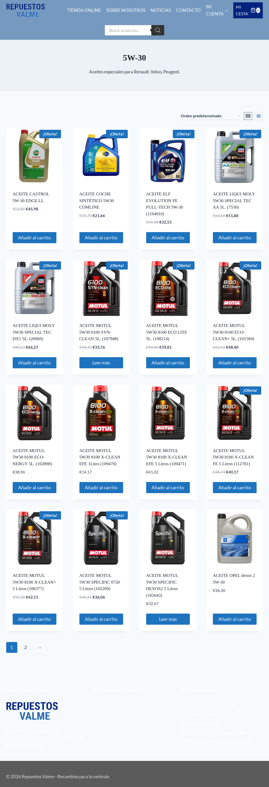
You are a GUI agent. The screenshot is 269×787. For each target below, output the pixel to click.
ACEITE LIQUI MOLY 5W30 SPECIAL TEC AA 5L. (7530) (234, 201)
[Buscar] (157, 30)
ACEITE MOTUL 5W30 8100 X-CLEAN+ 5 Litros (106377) (34, 582)
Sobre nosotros (125, 10)
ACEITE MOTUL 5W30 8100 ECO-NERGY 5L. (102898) (32, 457)
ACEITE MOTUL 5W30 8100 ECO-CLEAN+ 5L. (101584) (233, 332)
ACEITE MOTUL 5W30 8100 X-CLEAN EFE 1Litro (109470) (100, 457)
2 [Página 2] (25, 647)
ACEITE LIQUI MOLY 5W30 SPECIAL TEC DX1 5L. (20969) (34, 332)
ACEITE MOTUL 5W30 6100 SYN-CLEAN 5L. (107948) (98, 332)
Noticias (161, 10)
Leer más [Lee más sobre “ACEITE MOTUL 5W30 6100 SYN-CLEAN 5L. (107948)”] (101, 362)
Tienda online (84, 10)
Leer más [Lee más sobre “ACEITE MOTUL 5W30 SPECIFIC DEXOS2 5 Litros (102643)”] (168, 619)
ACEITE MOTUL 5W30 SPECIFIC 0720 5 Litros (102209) (99, 582)
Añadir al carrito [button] (34, 237)
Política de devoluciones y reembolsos (217, 741)
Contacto (188, 10)
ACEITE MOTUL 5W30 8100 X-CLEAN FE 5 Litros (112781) (233, 457)
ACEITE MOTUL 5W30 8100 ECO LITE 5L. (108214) (166, 332)
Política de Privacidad (202, 715)
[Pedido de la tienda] (211, 116)
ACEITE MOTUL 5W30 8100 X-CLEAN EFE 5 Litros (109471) (166, 457)
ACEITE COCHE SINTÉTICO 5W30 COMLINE (96, 201)
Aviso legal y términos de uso (209, 706)
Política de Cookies (200, 724)
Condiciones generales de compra (214, 732)
